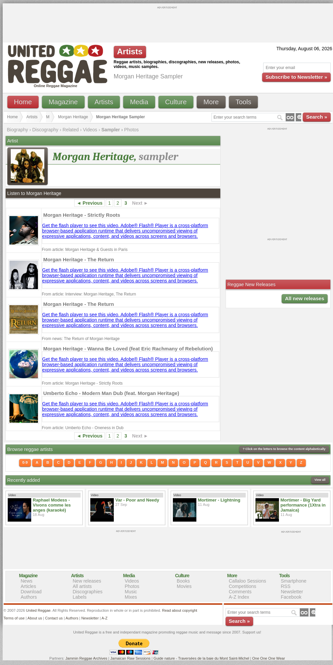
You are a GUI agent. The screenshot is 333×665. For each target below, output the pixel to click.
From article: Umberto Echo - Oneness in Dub (83, 427)
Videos (90, 129)
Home (23, 102)
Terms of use (14, 618)
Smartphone (293, 581)
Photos (131, 129)
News (27, 581)
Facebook (291, 597)
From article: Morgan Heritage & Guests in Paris (85, 249)
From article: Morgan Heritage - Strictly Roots (82, 383)
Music (131, 591)
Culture (176, 102)
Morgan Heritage (73, 117)
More (211, 102)
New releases (87, 581)
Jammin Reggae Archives (86, 658)
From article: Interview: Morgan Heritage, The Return (89, 294)
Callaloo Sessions (247, 581)
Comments (240, 591)
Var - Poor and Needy (137, 500)
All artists (82, 586)
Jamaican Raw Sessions (130, 658)
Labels (80, 597)
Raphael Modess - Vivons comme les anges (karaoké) (52, 505)
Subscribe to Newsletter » (296, 77)
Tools (243, 102)
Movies (184, 586)
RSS (286, 586)
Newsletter (292, 591)
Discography (45, 129)
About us (35, 618)
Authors (29, 597)
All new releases (304, 298)
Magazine (63, 102)
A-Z (104, 618)
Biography (17, 129)
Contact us (54, 618)
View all (320, 479)
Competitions (242, 586)
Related (70, 129)
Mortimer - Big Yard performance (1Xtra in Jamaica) (303, 505)
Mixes (131, 597)
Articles (28, 586)
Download (31, 591)
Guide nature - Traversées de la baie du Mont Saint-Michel (201, 658)
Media (139, 102)
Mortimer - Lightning (219, 500)
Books (183, 581)
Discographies (88, 591)
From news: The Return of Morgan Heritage (81, 338)
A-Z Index (239, 597)
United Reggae (38, 610)
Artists (104, 102)
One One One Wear (268, 658)
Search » (316, 117)
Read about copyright (179, 610)
